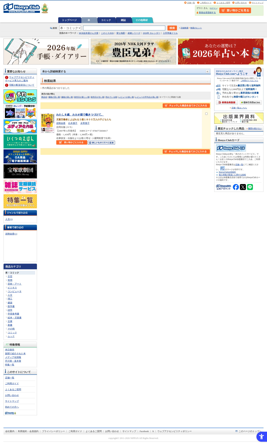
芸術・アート (14, 283)
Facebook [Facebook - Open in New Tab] (144, 431)
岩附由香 (60, 123)
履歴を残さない (255, 128)
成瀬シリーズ (134, 33)
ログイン (213, 8)
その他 (11, 328)
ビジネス (12, 287)
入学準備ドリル (170, 33)
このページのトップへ (250, 431)
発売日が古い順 (97, 97)
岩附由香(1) (11, 233)
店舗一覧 (191, 3)
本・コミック (12, 272)
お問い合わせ (241, 3)
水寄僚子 (85, 123)
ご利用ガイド (206, 3)
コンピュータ (14, 291)
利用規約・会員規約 (28, 431)
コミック (106, 20)
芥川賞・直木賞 (13, 361)
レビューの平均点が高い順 (146, 97)
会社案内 (9, 431)
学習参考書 (13, 313)
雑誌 (123, 20)
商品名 (44, 97)
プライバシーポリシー (53, 431)
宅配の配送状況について (21, 85)
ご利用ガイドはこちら (249, 81)
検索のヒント (196, 28)
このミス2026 (107, 33)
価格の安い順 (54, 97)
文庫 (10, 321)
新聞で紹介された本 (15, 353)
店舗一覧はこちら (239, 108)
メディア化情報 (13, 357)
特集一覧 (9, 364)
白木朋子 (72, 123)
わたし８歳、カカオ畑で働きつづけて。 (80, 114)
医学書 (11, 306)
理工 (10, 298)
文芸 (10, 276)
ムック (11, 336)
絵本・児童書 (14, 317)
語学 (10, 310)
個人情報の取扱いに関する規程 (232, 175)
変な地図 (120, 33)
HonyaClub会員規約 (227, 172)
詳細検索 (184, 28)
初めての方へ (12, 407)
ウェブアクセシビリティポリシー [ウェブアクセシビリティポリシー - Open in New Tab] (174, 431)
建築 (10, 302)
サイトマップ (257, 3)
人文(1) (8, 219)
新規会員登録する (207, 12)
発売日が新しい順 (82, 97)
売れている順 (111, 97)
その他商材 (141, 20)
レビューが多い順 (126, 97)
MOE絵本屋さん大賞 (88, 33)
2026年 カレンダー (151, 33)
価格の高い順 (67, 97)
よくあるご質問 (223, 3)
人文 (10, 295)
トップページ (69, 20)
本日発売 (9, 349)
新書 (10, 325)
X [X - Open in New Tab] (153, 431)
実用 (10, 280)
